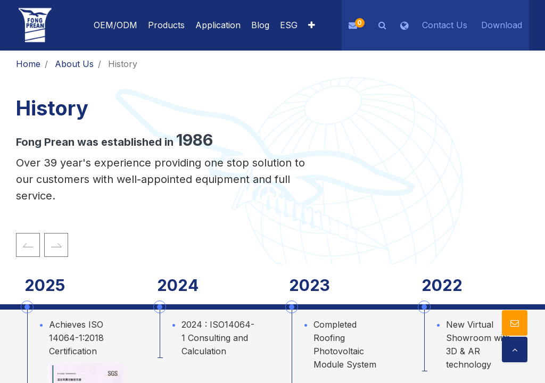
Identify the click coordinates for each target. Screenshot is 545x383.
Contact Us (444, 25)
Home (28, 64)
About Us (74, 64)
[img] (28, 245)
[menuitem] (218, 25)
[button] (311, 25)
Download (501, 25)
